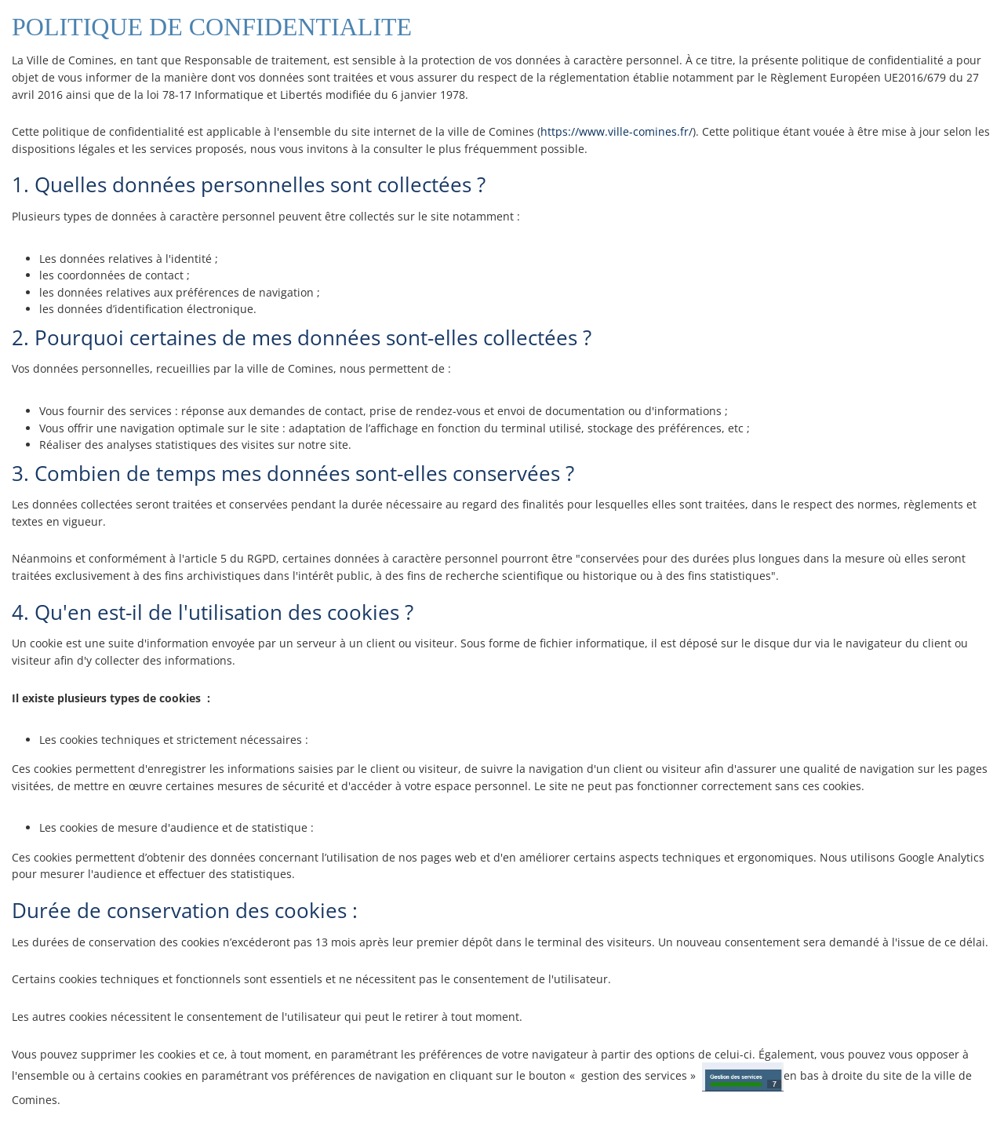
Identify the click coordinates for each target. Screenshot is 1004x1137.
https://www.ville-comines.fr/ (616, 131)
